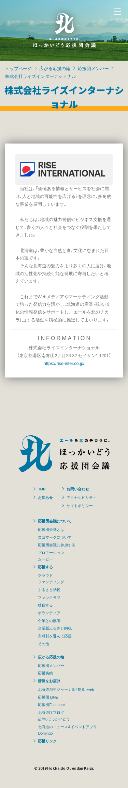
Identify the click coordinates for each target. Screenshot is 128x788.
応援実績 (45, 672)
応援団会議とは (51, 529)
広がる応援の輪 (54, 68)
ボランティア (49, 612)
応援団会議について (55, 520)
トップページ (18, 68)
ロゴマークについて (55, 537)
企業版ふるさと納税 (55, 628)
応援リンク (47, 740)
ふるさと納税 (49, 589)
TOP (41, 488)
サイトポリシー (80, 505)
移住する (45, 604)
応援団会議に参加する (56, 544)
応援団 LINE (48, 697)
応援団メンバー (93, 68)
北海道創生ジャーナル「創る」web (66, 689)
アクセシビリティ (82, 497)
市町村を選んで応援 (55, 635)
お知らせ (45, 497)
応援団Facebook (51, 704)
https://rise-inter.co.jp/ (64, 363)
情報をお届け (49, 680)
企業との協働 (49, 620)
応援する (45, 566)
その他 (43, 643)
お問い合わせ (78, 488)
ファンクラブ (49, 597)
